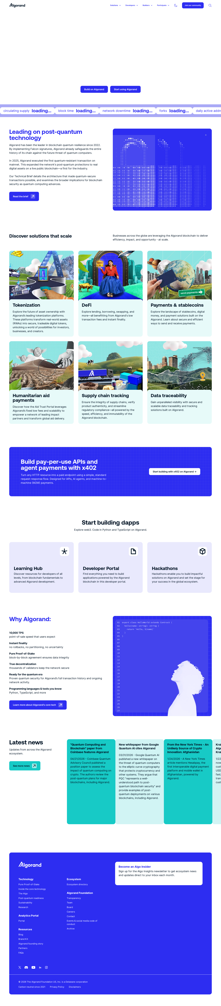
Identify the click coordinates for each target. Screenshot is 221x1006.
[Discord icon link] (26, 967)
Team (69, 902)
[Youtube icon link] (33, 967)
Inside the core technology (32, 889)
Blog (20, 934)
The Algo (23, 893)
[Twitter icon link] (19, 967)
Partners (22, 948)
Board (70, 907)
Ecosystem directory (77, 884)
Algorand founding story (30, 943)
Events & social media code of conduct (82, 922)
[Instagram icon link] (46, 967)
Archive (71, 928)
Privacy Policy (57, 986)
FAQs (21, 952)
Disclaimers (75, 986)
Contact (71, 916)
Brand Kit (23, 939)
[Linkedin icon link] (40, 967)
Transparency (74, 898)
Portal (21, 920)
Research (23, 907)
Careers (71, 911)
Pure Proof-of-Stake (28, 884)
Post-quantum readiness (31, 898)
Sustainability (25, 902)
